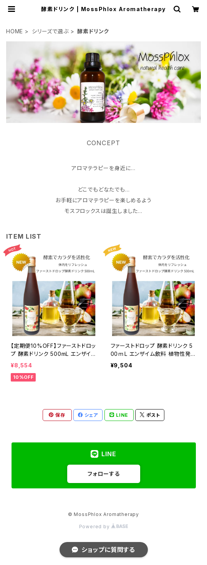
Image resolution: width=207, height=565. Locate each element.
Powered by (103, 526)
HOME (14, 31)
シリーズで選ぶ (50, 31)
